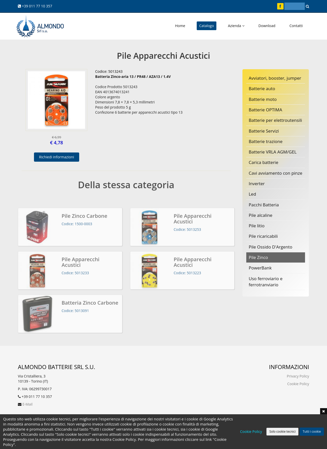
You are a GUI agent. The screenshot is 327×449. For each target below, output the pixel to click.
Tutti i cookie (312, 431)
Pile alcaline (261, 215)
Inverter (257, 183)
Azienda (236, 25)
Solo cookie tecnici (282, 431)
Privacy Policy (298, 376)
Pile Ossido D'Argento (271, 247)
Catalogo (206, 25)
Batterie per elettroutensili (275, 120)
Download (267, 25)
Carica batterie (263, 162)
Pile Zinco (258, 257)
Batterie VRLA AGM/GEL (273, 152)
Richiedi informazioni (56, 157)
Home (180, 25)
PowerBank (260, 268)
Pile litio (257, 226)
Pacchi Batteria (264, 205)
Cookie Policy (298, 383)
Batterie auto (262, 88)
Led (252, 194)
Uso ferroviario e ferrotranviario (266, 282)
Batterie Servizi (264, 131)
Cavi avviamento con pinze (275, 173)
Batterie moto (263, 99)
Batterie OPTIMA (265, 110)
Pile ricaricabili (263, 236)
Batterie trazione (266, 141)
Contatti (296, 25)
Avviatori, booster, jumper (275, 78)
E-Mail (27, 404)
